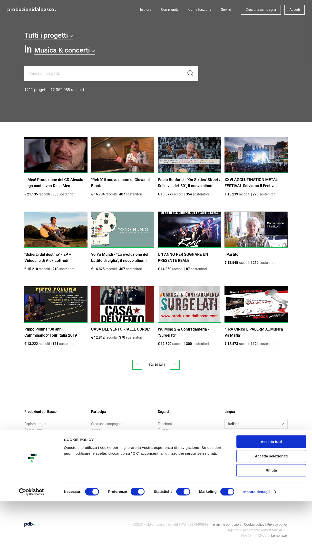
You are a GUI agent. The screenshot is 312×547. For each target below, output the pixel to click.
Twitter (163, 430)
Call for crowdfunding (40, 443)
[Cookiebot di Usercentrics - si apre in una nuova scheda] (31, 537)
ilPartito (231, 254)
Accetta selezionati (271, 502)
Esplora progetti (36, 424)
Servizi (226, 9)
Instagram (165, 436)
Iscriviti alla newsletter (108, 436)
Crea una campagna (261, 9)
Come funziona (199, 9)
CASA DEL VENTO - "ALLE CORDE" (121, 329)
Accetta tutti (271, 487)
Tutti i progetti (57, 34)
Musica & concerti (75, 49)
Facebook (165, 424)
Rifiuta (271, 516)
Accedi (294, 9)
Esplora (145, 9)
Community (170, 9)
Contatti (30, 449)
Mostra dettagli (256, 537)
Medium (164, 443)
